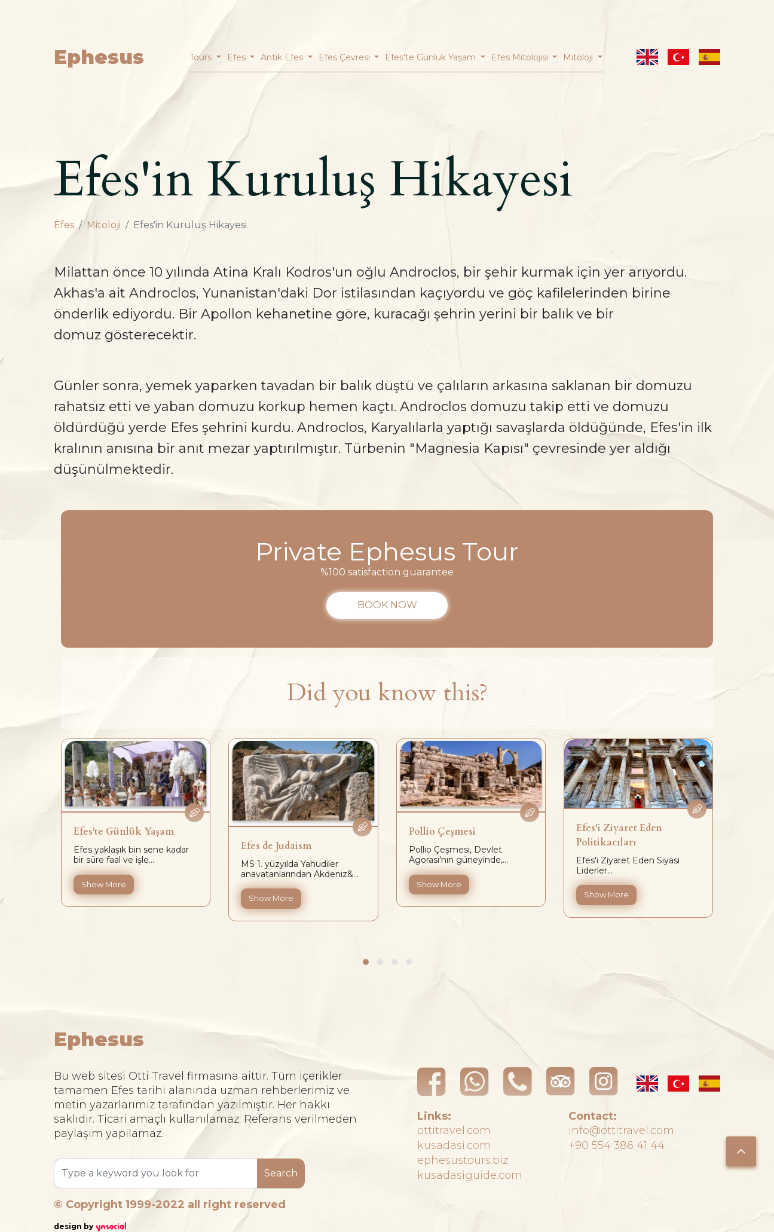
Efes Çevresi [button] (345, 57)
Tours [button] (201, 57)
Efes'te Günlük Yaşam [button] (431, 57)
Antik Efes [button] (283, 57)
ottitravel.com (454, 1130)
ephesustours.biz (462, 1160)
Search (281, 1173)
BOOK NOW (387, 605)
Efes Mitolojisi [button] (520, 57)
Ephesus (99, 57)
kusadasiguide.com (469, 1175)
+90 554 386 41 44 (616, 1145)
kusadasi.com (454, 1145)
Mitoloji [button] (579, 57)
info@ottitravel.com (621, 1130)
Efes (64, 225)
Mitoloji (104, 225)
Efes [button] (237, 57)
